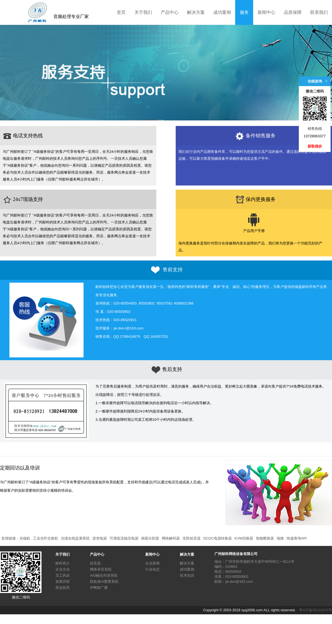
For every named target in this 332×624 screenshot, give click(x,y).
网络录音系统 (100, 569)
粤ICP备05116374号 (315, 610)
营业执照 (62, 588)
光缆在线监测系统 (75, 538)
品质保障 (293, 12)
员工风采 (62, 575)
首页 (121, 12)
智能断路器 (265, 538)
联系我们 (319, 12)
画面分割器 (150, 538)
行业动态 (152, 569)
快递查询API (297, 538)
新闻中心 (266, 12)
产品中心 (169, 12)
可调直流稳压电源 (124, 538)
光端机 (24, 538)
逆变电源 (99, 538)
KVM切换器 (244, 538)
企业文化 (62, 569)
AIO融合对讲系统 (104, 575)
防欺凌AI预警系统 (104, 581)
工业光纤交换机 (45, 538)
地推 (280, 538)
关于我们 (143, 12)
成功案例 (222, 12)
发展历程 (62, 581)
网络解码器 (171, 538)
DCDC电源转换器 (217, 538)
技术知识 (187, 575)
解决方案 (196, 12)
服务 (244, 12)
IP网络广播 (99, 588)
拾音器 (95, 563)
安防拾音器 (192, 538)
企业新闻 (152, 563)
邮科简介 (62, 563)
